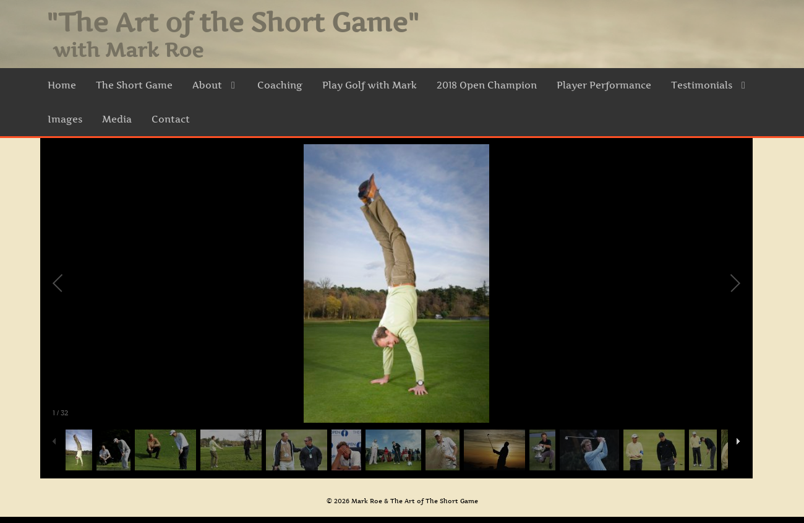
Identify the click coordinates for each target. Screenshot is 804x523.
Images (65, 119)
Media (117, 119)
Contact (171, 119)
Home (62, 85)
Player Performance (604, 85)
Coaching (279, 85)
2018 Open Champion (487, 85)
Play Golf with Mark (369, 85)
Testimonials (709, 85)
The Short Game (134, 85)
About (214, 85)
